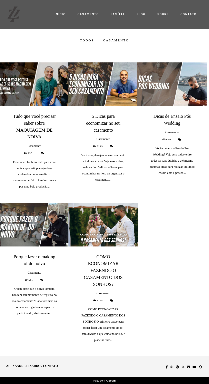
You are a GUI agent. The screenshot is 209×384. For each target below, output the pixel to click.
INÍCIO (60, 14)
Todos (87, 40)
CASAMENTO (88, 14)
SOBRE (163, 14)
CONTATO (188, 14)
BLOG (141, 14)
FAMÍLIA (118, 14)
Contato (50, 365)
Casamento (116, 40)
